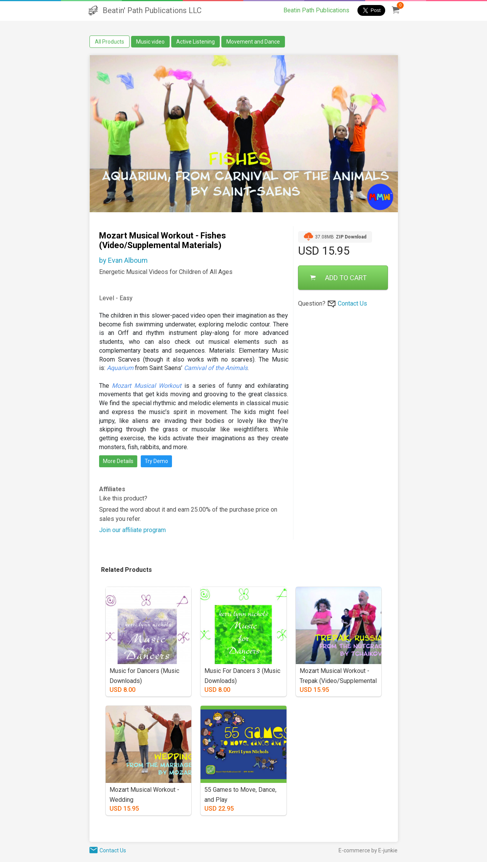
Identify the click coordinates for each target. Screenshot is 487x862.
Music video (150, 42)
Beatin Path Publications (316, 10)
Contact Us (352, 303)
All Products (109, 42)
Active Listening (195, 42)
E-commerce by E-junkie (368, 850)
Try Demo (156, 461)
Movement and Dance (253, 42)
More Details (118, 461)
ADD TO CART (338, 278)
